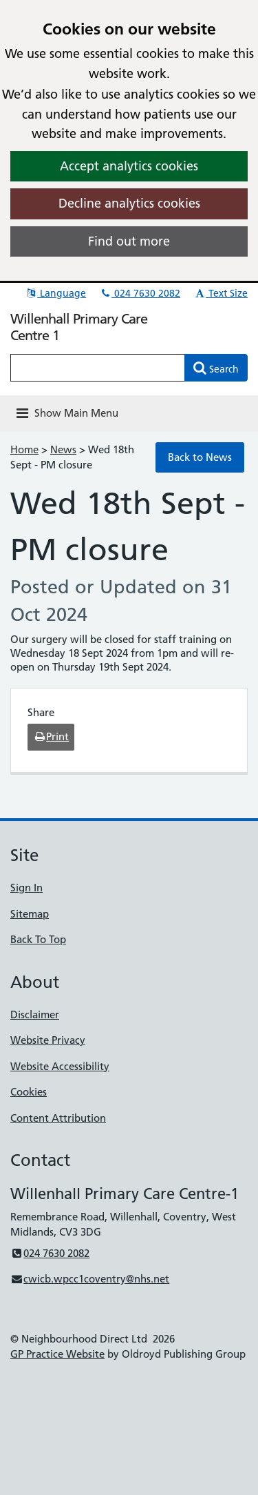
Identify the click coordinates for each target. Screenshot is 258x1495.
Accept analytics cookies (129, 166)
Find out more (129, 241)
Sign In (26, 887)
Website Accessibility (59, 1066)
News (63, 449)
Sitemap (29, 913)
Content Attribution (58, 1118)
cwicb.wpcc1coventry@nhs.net (89, 1278)
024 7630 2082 (139, 293)
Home (24, 449)
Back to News (200, 457)
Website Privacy (47, 1040)
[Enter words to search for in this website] (97, 368)
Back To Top (38, 939)
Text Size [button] (220, 293)
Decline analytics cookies (129, 203)
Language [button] (55, 293)
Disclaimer (34, 1014)
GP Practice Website (57, 1353)
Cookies (28, 1091)
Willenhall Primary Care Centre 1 (78, 327)
